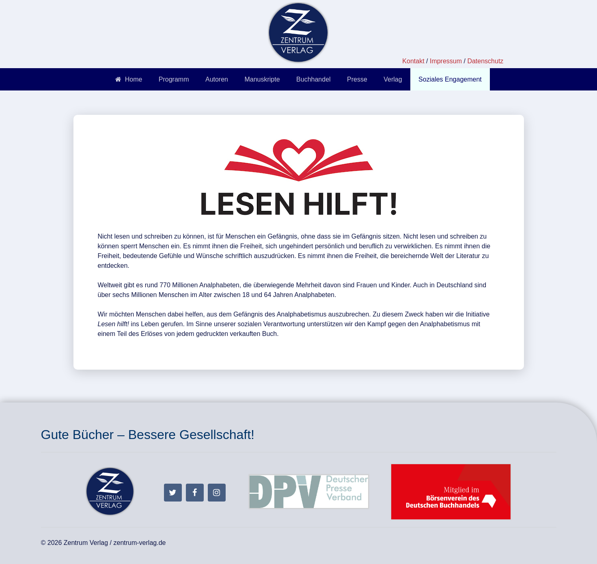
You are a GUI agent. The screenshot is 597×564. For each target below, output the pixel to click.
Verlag (393, 79)
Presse (357, 79)
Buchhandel (313, 79)
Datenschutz (485, 61)
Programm (174, 79)
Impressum (446, 61)
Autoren (216, 79)
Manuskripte (262, 79)
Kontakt (413, 61)
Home (128, 79)
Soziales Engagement (450, 79)
